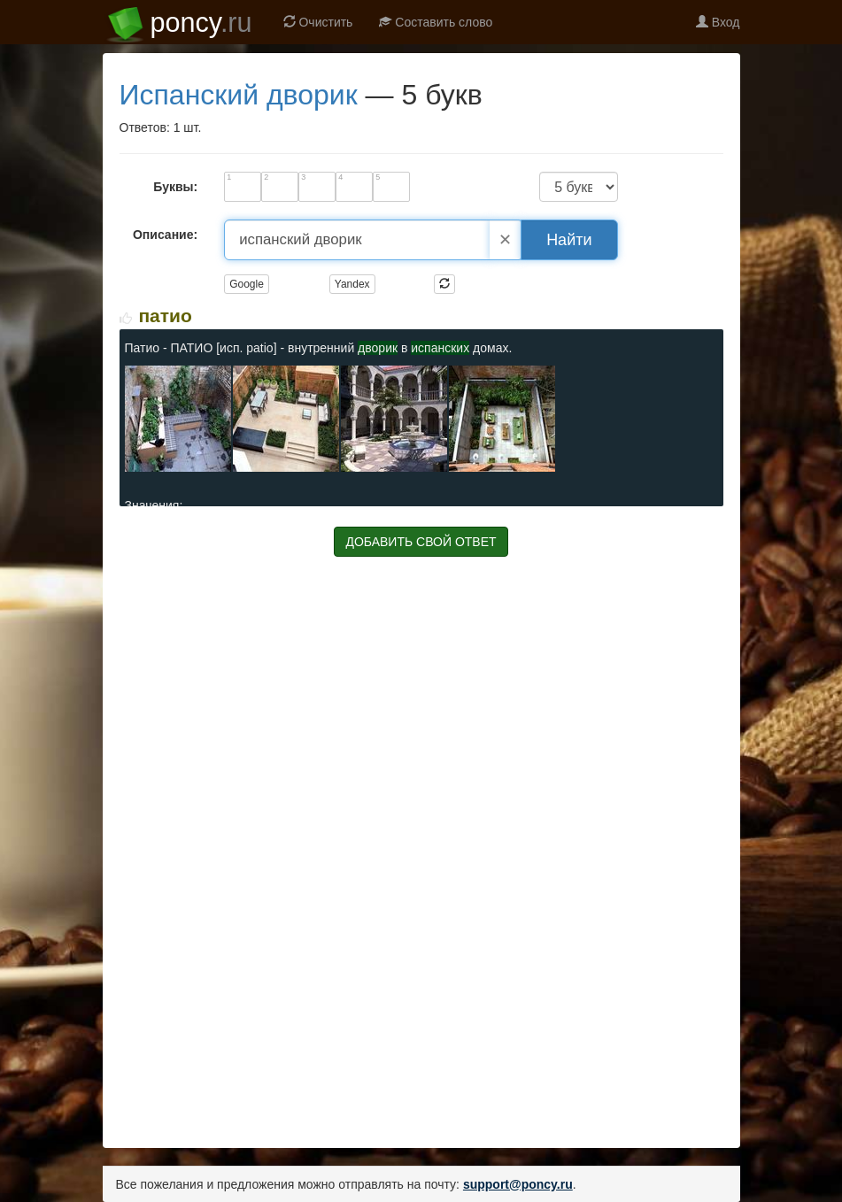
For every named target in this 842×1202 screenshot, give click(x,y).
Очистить (318, 22)
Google (246, 284)
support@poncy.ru (518, 1184)
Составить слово (435, 22)
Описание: (165, 234)
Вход (718, 22)
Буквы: (175, 187)
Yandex (352, 284)
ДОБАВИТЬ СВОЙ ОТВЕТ (420, 542)
